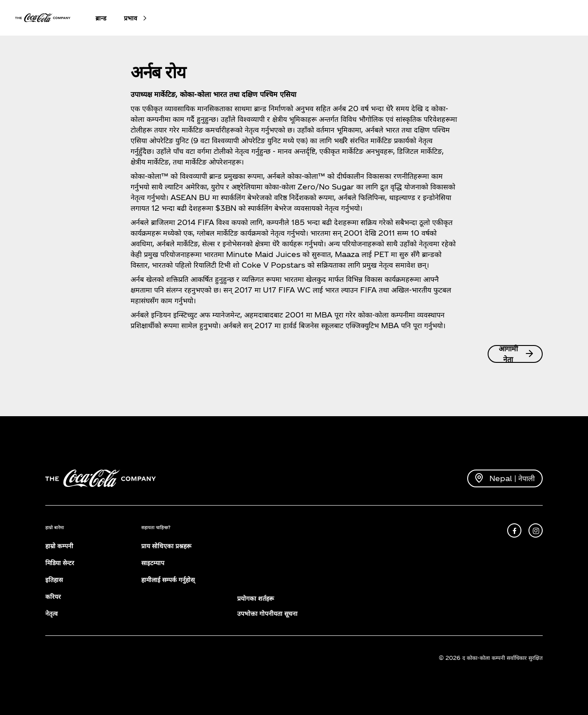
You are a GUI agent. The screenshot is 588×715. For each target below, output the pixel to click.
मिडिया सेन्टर (59, 562)
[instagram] (535, 530)
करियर (53, 596)
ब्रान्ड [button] (100, 18)
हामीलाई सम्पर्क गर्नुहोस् (168, 579)
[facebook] (514, 530)
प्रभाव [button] (130, 18)
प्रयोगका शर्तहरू (255, 598)
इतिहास (54, 579)
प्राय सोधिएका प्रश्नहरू (166, 546)
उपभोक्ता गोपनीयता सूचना (267, 613)
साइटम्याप (152, 562)
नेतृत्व (51, 613)
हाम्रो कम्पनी (59, 546)
